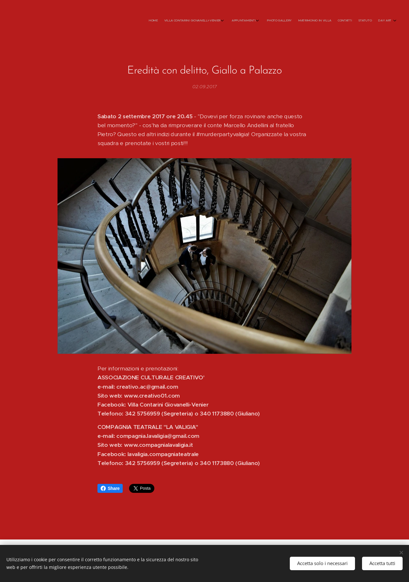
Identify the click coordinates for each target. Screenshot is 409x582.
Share (110, 488)
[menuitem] (338, 21)
